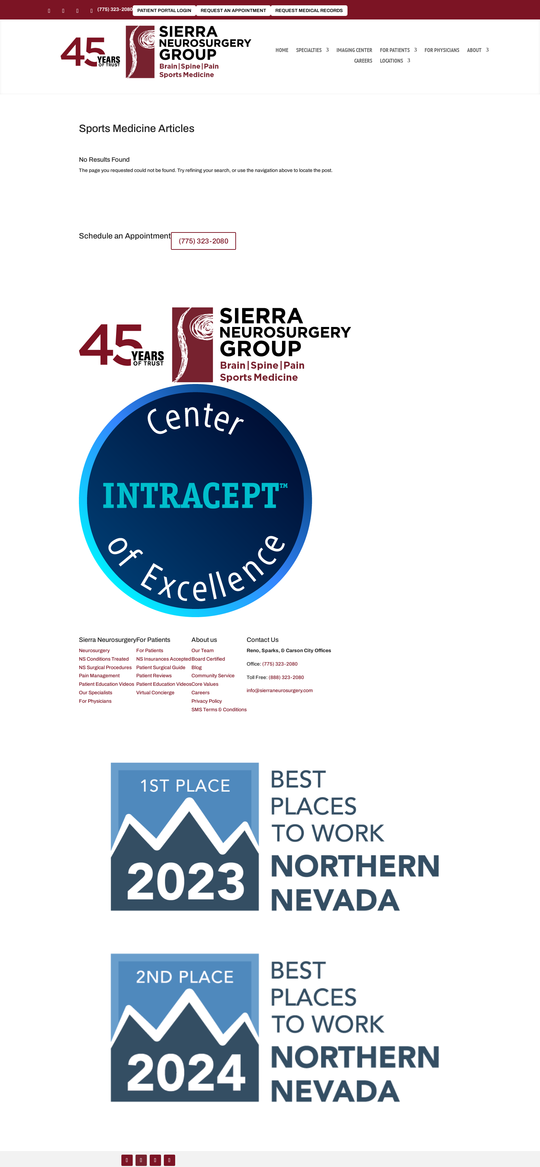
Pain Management (99, 675)
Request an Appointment (233, 10)
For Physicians (442, 50)
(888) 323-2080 (286, 677)
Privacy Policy (206, 701)
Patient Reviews (154, 675)
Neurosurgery (94, 650)
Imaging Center (354, 50)
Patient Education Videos (106, 684)
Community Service (213, 675)
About (474, 50)
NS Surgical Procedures (105, 667)
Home (282, 50)
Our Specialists (95, 692)
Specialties (309, 50)
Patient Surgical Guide (160, 667)
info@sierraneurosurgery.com (280, 690)
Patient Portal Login (164, 10)
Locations (391, 61)
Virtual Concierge (155, 692)
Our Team (202, 650)
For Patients (395, 50)
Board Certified (208, 659)
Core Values (204, 684)
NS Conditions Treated (104, 659)
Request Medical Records (309, 10)
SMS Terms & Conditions (219, 709)
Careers (363, 61)
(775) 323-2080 (115, 9)
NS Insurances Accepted (163, 659)
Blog (196, 667)
